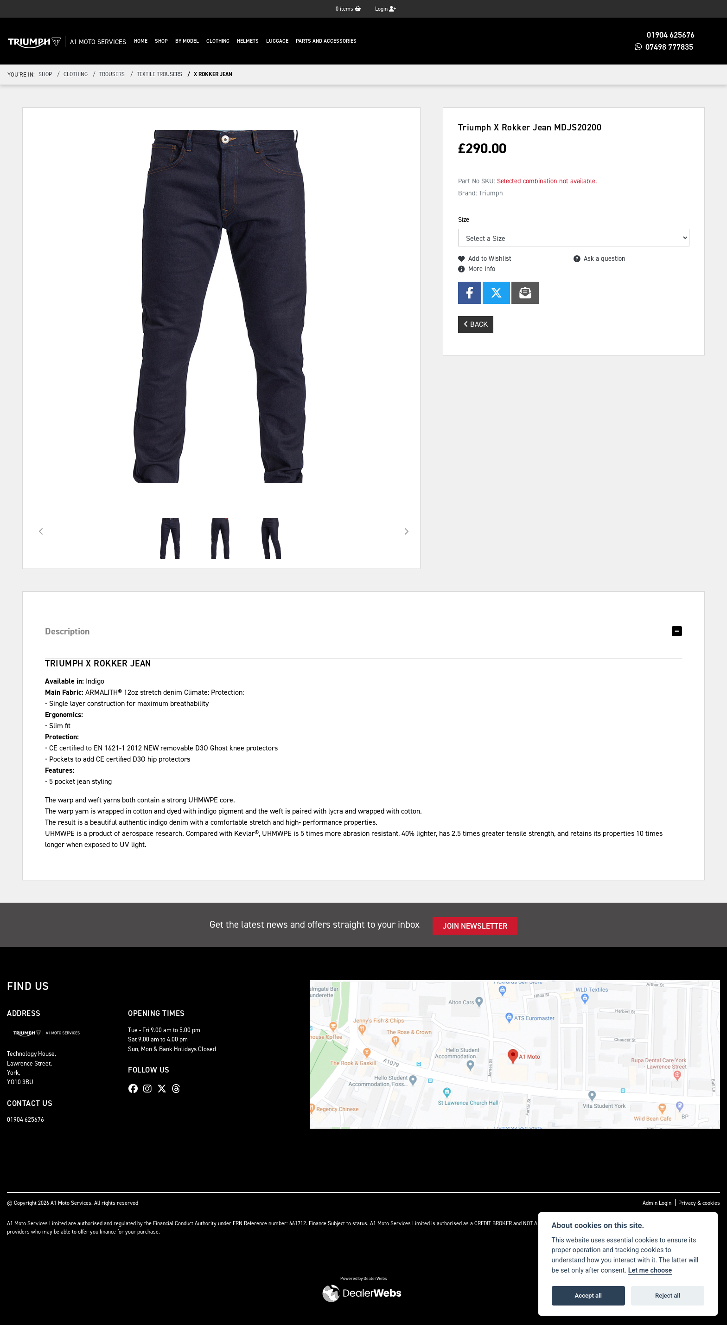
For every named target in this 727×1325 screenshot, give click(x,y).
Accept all (588, 1295)
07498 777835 (666, 46)
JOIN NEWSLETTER (475, 926)
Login (385, 9)
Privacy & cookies (699, 1203)
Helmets (266, 41)
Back (476, 324)
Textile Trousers (159, 74)
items (348, 9)
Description (67, 631)
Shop (179, 41)
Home (159, 41)
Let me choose (650, 1270)
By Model (205, 41)
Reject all (667, 1295)
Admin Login (657, 1203)
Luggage (295, 41)
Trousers (112, 74)
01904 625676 (667, 34)
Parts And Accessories (344, 41)
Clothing (236, 41)
